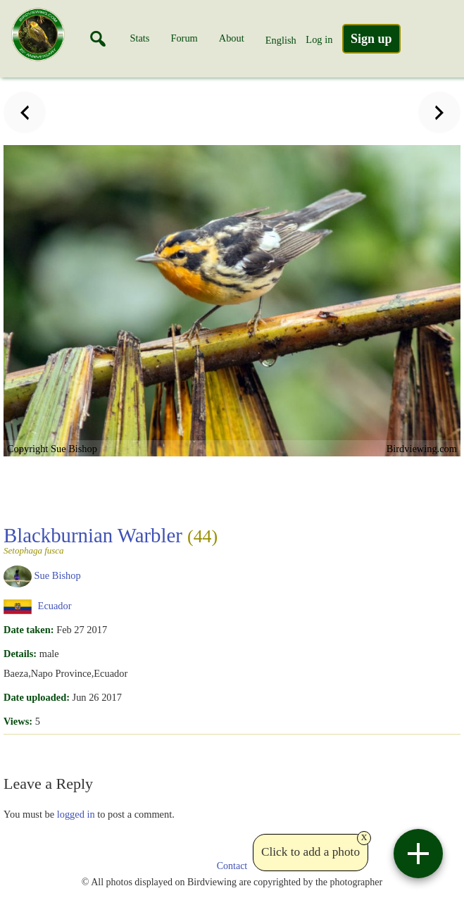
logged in (76, 814)
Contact (232, 866)
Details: (20, 653)
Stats (139, 38)
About (231, 38)
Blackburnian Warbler (111, 539)
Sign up (371, 39)
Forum (183, 38)
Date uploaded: (37, 697)
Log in (319, 39)
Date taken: (29, 629)
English (280, 40)
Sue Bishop (58, 575)
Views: (18, 721)
